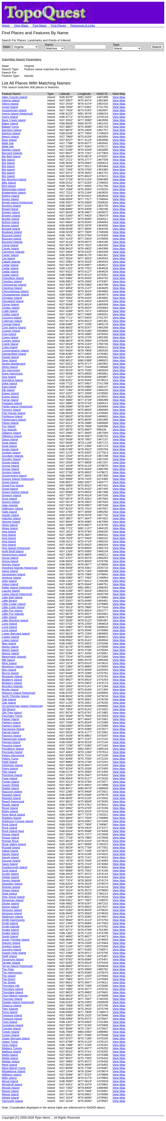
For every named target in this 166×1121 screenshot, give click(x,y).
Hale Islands (10, 505)
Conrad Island (11, 324)
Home (6, 25)
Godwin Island (11, 452)
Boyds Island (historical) (17, 202)
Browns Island (11, 215)
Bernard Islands (12, 153)
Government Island (14, 475)
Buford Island (10, 222)
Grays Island (10, 482)
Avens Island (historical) (17, 113)
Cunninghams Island (15, 350)
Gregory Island (11, 495)
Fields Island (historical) (17, 406)
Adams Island (11, 100)
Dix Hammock (11, 370)
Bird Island (9, 186)
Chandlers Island (13, 278)
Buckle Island (10, 219)
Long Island (9, 623)
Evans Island (10, 396)
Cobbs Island (10, 314)
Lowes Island (10, 637)
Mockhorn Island (12, 666)
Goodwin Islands (13, 455)
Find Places (58, 25)
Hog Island (9, 531)
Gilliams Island (11, 432)
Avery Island (10, 116)
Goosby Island (11, 459)
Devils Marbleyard (13, 363)
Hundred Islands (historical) (19, 567)
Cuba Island (9, 347)
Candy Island (10, 248)
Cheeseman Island (14, 284)
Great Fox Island (13, 485)
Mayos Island (10, 653)
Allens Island (10, 103)
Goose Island (10, 462)
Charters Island (12, 281)
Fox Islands (9, 429)
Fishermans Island (14, 419)
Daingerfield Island (14, 353)
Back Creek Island (14, 120)
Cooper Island (11, 330)
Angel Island (10, 107)
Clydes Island (10, 307)
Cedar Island (10, 265)
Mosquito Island (12, 676)
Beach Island (10, 136)
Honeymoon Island (14, 554)
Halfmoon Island (12, 508)
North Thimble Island (15, 696)
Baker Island (10, 123)
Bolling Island (10, 195)
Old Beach (8, 709)
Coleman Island (12, 321)
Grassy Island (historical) (18, 479)
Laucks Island (11, 590)
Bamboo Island (11, 130)
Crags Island (10, 337)
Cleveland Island (13, 301)
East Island (9, 386)
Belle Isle (8, 143)
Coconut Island (11, 317)
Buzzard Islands (12, 242)
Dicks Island (10, 367)
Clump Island (10, 304)
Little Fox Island (12, 610)
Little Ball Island (12, 597)
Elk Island (8, 390)
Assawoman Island (14, 110)
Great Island (10, 488)
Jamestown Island (13, 574)
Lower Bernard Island (16, 633)
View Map (118, 97)
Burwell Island (11, 228)
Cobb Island (9, 311)
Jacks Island (10, 571)
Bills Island (9, 182)
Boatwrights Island (14, 192)
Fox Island (8, 426)
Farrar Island (10, 400)
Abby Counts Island (14, 97)
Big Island (8, 159)
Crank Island (10, 344)
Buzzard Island (11, 235)
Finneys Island (11, 409)
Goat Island (9, 442)
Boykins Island (11, 205)
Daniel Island (10, 357)
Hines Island (10, 528)
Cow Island (9, 334)
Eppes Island (10, 393)
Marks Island (10, 646)
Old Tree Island (12, 712)
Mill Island (8, 660)
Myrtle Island (10, 689)
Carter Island (10, 255)
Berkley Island (11, 149)
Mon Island (9, 669)
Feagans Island (12, 403)
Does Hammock (12, 373)
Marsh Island (10, 650)
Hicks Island (10, 525)
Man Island (9, 643)
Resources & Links (82, 25)
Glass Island (10, 439)
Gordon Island (11, 472)
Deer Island (9, 360)
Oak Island (9, 699)
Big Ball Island (11, 156)
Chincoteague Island (15, 291)
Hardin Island (10, 515)
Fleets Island (10, 423)
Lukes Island (10, 640)
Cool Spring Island (14, 327)
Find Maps (39, 25)
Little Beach (9, 600)
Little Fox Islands (13, 613)
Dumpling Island (12, 380)
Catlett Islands (11, 261)
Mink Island (9, 663)
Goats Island (10, 449)
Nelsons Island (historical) (18, 692)
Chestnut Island (12, 288)
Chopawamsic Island (15, 294)
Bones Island (10, 199)
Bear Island (9, 140)
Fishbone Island (12, 416)
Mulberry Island (12, 679)
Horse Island (10, 558)
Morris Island (10, 673)
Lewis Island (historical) (17, 594)
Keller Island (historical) (17, 587)
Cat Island (8, 258)
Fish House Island (13, 413)
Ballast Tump (10, 126)
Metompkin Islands (14, 656)
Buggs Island (10, 225)
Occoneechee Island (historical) (22, 706)
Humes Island (11, 564)
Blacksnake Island (13, 189)
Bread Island (10, 209)
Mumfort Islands (12, 686)
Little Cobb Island (13, 607)
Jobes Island (10, 584)
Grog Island (9, 498)
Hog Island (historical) (16, 548)
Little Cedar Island (13, 604)
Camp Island (10, 245)
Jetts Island (9, 581)
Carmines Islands (13, 251)
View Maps (21, 25)
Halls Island (9, 511)
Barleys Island (11, 133)
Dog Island (9, 376)
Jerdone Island (11, 577)
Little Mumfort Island (15, 620)
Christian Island (12, 298)
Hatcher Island (11, 518)
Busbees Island (12, 232)
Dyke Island (9, 383)
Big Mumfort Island (14, 179)
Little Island (9, 617)
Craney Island (11, 340)
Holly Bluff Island (13, 551)
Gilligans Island (12, 436)
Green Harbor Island (15, 492)
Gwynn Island (11, 502)
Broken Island (11, 212)
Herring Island (11, 521)
